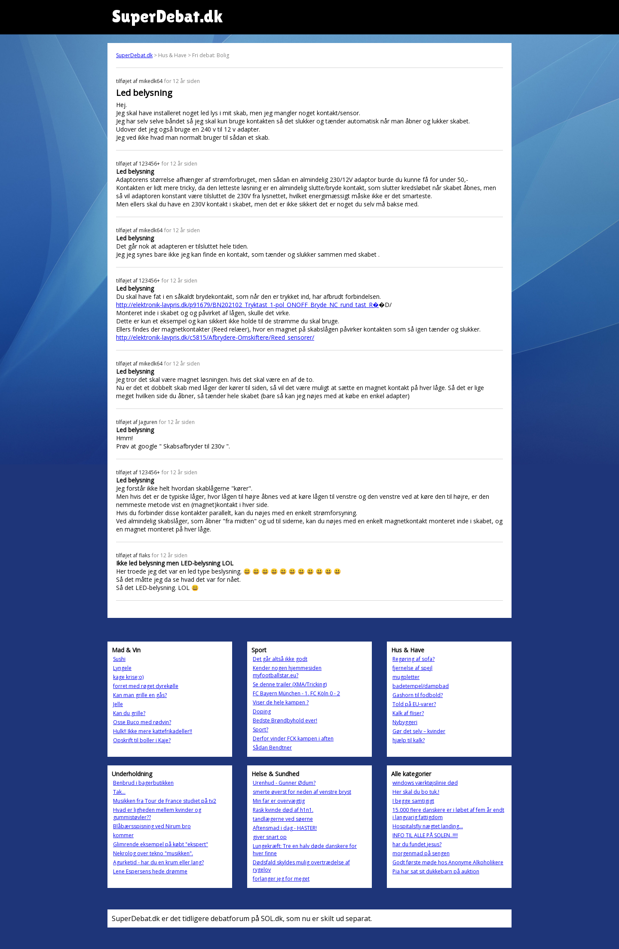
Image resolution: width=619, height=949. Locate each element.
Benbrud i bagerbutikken (143, 782)
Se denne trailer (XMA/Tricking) (290, 684)
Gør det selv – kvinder (418, 731)
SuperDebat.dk (134, 55)
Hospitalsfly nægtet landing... (427, 826)
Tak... (119, 791)
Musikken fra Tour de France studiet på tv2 (164, 801)
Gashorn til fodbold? (417, 695)
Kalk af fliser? (408, 713)
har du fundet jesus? (416, 844)
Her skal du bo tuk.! (415, 791)
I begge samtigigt (413, 801)
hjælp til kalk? (408, 740)
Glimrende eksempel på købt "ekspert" (160, 844)
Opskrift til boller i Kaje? (142, 740)
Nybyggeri (404, 722)
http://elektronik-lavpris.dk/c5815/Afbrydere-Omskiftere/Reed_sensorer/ (215, 337)
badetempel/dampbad (420, 686)
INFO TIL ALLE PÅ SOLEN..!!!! (425, 835)
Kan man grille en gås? (140, 695)
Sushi (119, 659)
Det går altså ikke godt (280, 659)
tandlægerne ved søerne (283, 819)
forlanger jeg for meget (281, 878)
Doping (262, 711)
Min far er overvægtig (279, 801)
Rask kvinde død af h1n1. (283, 810)
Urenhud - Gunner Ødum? (284, 782)
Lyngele (122, 668)
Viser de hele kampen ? (281, 702)
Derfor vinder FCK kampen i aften (293, 738)
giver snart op (270, 837)
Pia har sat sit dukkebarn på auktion (435, 871)
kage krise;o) (128, 677)
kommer (123, 835)
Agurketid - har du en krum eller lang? (158, 862)
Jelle (118, 704)
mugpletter (406, 677)
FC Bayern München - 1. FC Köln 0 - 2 (296, 693)
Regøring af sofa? (413, 659)
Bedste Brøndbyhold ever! (285, 720)
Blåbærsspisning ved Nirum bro (152, 826)
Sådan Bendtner (272, 747)
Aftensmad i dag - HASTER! (285, 828)
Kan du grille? (129, 713)
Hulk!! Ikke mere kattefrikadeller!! (152, 731)
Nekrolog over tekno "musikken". (153, 853)
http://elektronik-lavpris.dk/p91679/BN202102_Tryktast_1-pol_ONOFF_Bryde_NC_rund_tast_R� (247, 305)
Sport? (260, 729)
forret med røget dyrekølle (145, 686)
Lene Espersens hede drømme (150, 871)
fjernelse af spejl (412, 668)
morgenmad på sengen (421, 853)
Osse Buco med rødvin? (142, 722)
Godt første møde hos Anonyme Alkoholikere (447, 862)
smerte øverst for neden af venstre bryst (302, 791)
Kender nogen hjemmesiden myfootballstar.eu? (287, 671)
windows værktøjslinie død (425, 782)
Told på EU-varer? (414, 704)
